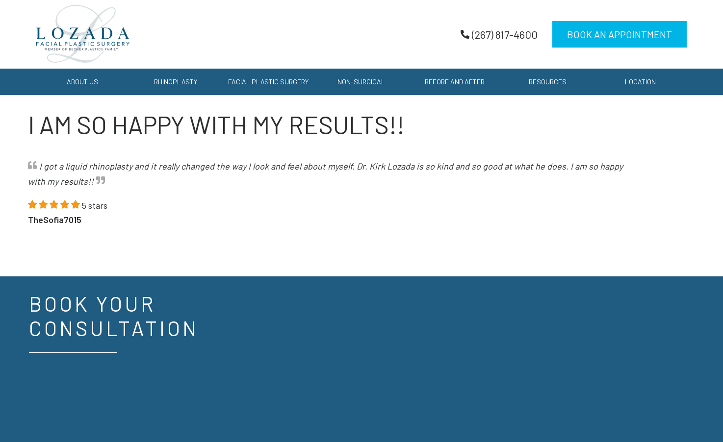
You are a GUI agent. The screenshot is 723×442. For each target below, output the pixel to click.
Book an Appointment (619, 34)
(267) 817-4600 (499, 34)
